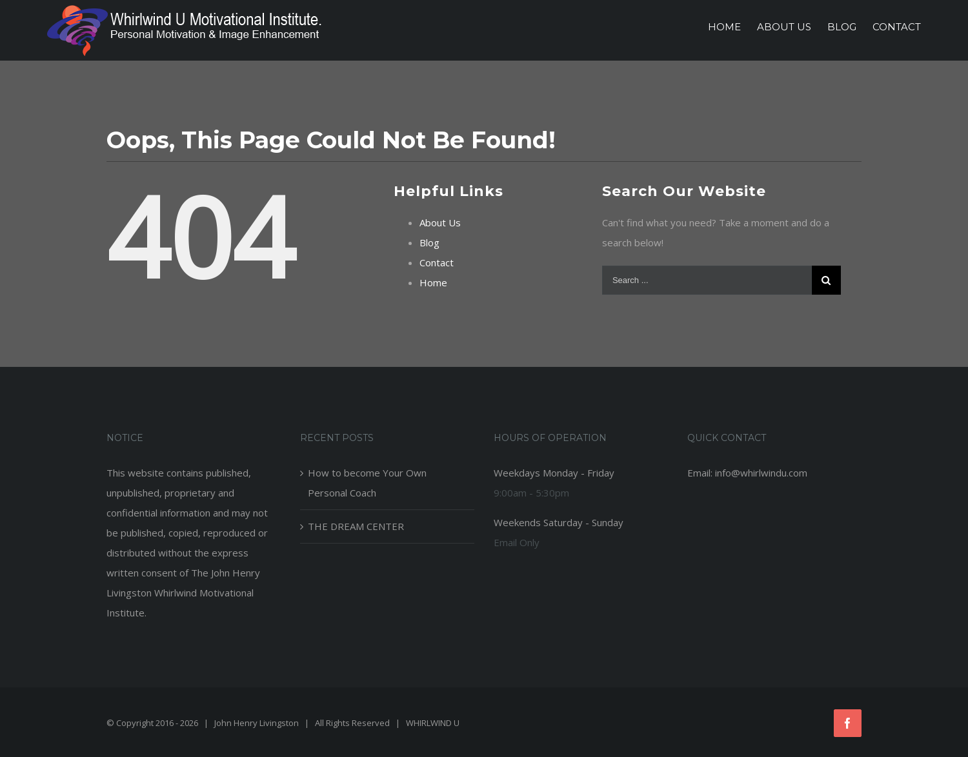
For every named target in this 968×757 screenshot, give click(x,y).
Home (433, 282)
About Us (440, 222)
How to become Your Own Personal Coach (367, 482)
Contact (436, 262)
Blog (429, 242)
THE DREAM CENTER (356, 526)
